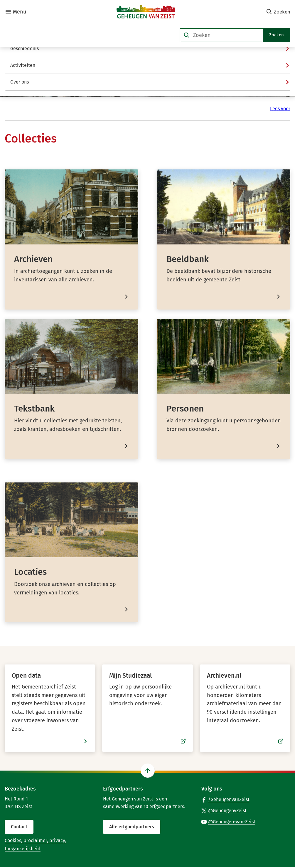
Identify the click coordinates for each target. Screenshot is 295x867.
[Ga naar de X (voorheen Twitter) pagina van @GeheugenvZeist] (224, 810)
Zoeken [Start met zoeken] (276, 35)
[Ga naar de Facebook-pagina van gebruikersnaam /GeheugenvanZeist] (225, 799)
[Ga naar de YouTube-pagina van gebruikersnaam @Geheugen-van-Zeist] (228, 821)
